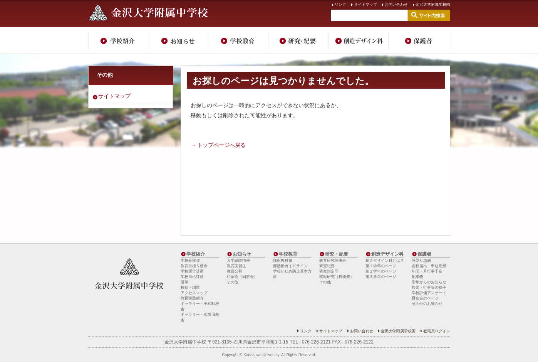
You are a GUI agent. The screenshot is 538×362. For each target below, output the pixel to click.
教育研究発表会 (332, 260)
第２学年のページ (380, 271)
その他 (105, 75)
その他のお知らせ (427, 303)
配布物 (417, 276)
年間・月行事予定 (427, 271)
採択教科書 (282, 260)
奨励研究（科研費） (336, 276)
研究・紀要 (298, 40)
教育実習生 (236, 266)
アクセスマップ (194, 293)
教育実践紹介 (192, 298)
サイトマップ (365, 4)
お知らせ (178, 40)
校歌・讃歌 (190, 287)
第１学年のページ (380, 266)
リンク (340, 4)
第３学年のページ (380, 276)
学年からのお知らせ (429, 282)
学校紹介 (118, 40)
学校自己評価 (192, 276)
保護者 (419, 40)
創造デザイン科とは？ (384, 260)
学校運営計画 (192, 271)
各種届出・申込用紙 (429, 266)
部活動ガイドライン (290, 266)
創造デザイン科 (358, 40)
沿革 (184, 282)
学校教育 (238, 40)
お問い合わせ (396, 4)
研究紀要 (327, 266)
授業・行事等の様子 (429, 287)
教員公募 (234, 271)
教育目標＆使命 (194, 266)
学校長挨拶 (190, 260)
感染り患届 (421, 260)
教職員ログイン (436, 331)
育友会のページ (425, 298)
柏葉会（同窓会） (242, 276)
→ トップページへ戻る (218, 145)
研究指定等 (329, 271)
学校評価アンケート (429, 293)
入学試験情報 (238, 260)
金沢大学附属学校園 (433, 4)
